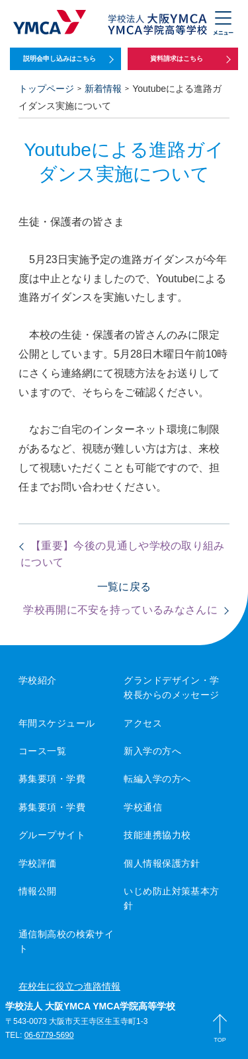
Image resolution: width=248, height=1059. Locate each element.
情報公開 (38, 891)
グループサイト (52, 835)
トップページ (46, 88)
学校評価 (38, 863)
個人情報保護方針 (162, 863)
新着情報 (103, 88)
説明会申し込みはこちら (59, 58)
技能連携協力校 (157, 835)
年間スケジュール (57, 723)
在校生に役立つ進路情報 (69, 986)
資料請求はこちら (176, 58)
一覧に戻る (124, 586)
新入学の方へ (152, 751)
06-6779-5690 (49, 1035)
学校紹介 (38, 680)
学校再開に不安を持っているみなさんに (120, 609)
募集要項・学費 (52, 778)
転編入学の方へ (157, 778)
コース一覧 (42, 751)
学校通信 (143, 807)
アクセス (143, 723)
